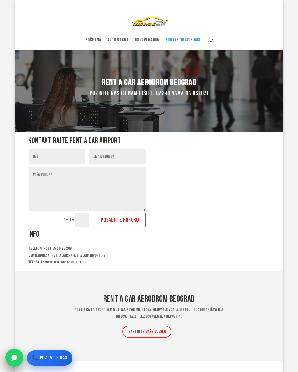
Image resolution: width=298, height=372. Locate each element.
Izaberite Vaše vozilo (146, 331)
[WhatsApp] (14, 358)
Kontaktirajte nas (183, 40)
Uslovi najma (147, 40)
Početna (93, 40)
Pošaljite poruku (120, 220)
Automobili (117, 40)
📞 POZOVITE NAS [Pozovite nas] (49, 358)
